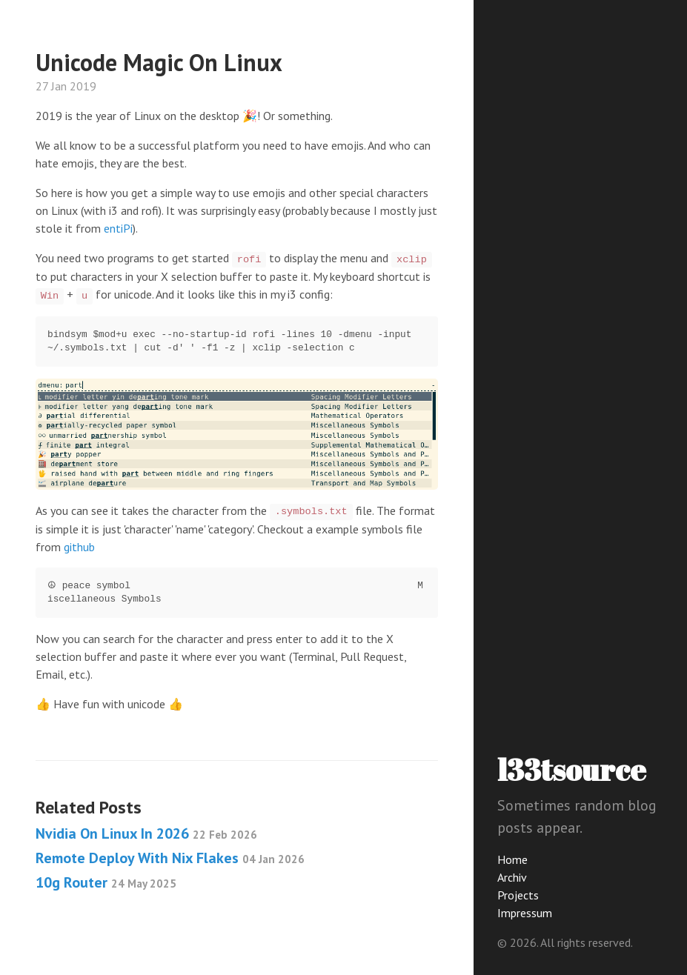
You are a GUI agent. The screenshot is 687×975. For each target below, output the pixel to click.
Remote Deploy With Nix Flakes (170, 858)
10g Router (106, 882)
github (79, 546)
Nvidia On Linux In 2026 (146, 833)
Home (512, 859)
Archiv (512, 877)
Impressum (524, 912)
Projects (518, 895)
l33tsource (571, 770)
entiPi (118, 228)
